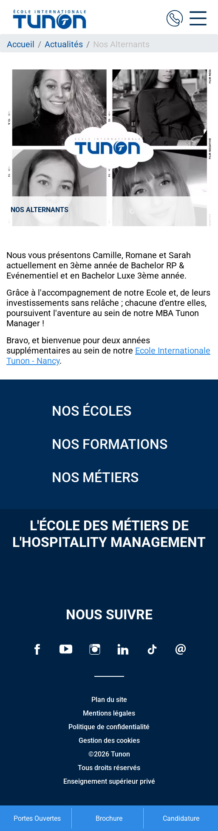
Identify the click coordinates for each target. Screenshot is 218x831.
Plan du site (109, 700)
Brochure (109, 818)
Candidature (181, 818)
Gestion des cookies (109, 740)
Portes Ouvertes (37, 818)
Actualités (64, 44)
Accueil (20, 44)
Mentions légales (109, 713)
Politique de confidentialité (109, 727)
